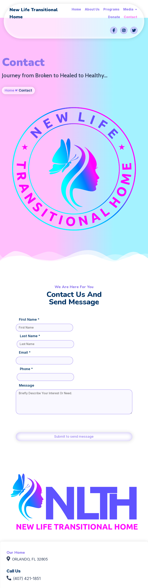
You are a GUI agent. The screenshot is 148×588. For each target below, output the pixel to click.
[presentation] (44, 303)
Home (9, 99)
